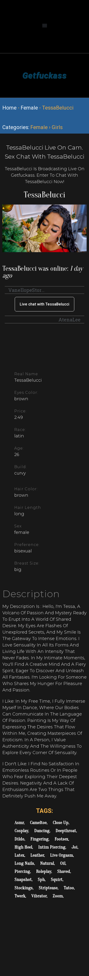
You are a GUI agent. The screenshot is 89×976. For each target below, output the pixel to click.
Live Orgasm (61, 855)
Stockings (23, 888)
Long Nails (24, 863)
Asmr (19, 822)
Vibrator (39, 896)
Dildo (19, 839)
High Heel (23, 847)
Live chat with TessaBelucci (44, 304)
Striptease (48, 888)
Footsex (61, 839)
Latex (19, 855)
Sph (41, 879)
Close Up (60, 822)
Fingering (39, 839)
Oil (62, 863)
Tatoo (69, 888)
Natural (47, 863)
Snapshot (23, 879)
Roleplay (43, 871)
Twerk (19, 896)
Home (9, 108)
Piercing (22, 871)
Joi (74, 847)
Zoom (58, 896)
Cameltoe (38, 822)
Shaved (63, 871)
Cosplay (21, 830)
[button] (44, 25)
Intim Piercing (51, 847)
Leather (37, 855)
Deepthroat (66, 830)
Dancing (41, 830)
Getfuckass (44, 75)
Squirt (56, 879)
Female (29, 108)
